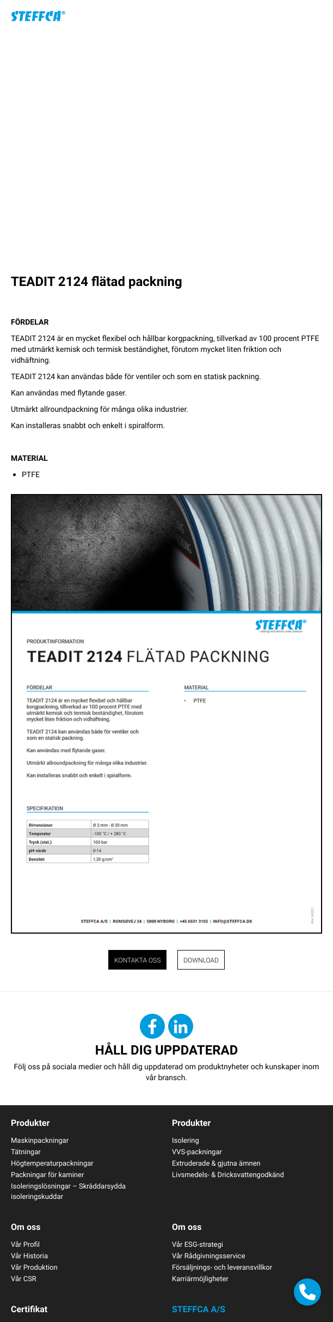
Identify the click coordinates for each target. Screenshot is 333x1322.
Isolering (185, 1140)
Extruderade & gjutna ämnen (216, 1163)
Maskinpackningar (40, 1140)
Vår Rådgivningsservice (208, 1255)
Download (201, 960)
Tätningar (26, 1151)
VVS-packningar (197, 1151)
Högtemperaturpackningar (52, 1163)
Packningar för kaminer (47, 1174)
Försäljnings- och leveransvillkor (222, 1267)
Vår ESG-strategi (197, 1244)
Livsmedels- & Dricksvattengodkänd (228, 1174)
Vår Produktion (34, 1267)
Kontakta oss (137, 960)
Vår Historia (29, 1255)
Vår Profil (25, 1244)
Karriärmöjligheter (200, 1278)
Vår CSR (23, 1278)
